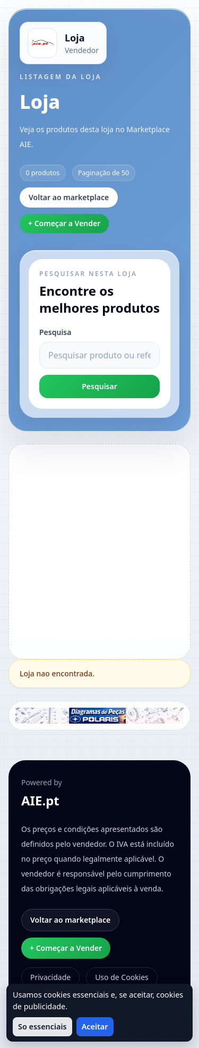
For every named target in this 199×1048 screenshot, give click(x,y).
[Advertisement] (99, 550)
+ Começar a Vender (64, 223)
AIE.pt (40, 800)
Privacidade (50, 977)
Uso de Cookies (122, 977)
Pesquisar (99, 386)
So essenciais (42, 1026)
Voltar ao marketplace (69, 197)
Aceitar (95, 1026)
